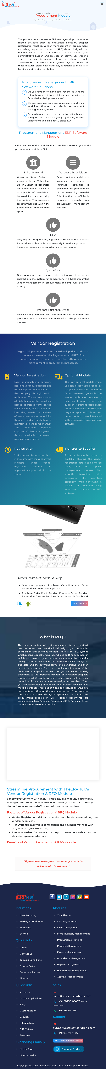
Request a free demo (68, 1040)
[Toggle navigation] (102, 4)
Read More (80, 603)
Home (39, 13)
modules (47, 13)
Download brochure (72, 1048)
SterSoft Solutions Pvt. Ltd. (52, 1065)
